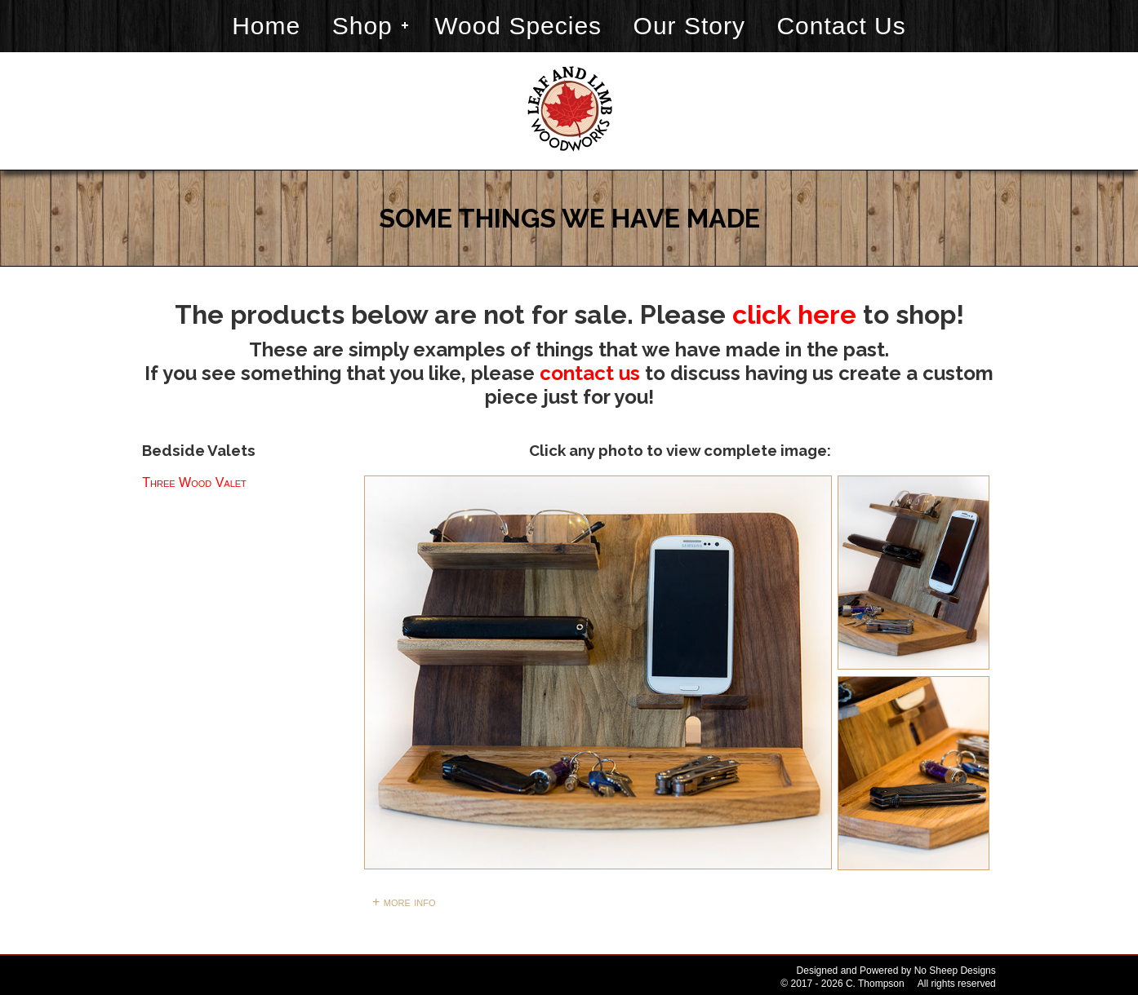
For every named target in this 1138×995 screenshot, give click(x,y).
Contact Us (840, 25)
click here (794, 314)
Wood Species (518, 25)
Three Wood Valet (194, 482)
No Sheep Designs (955, 970)
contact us (590, 373)
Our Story (689, 25)
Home (266, 25)
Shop (362, 25)
